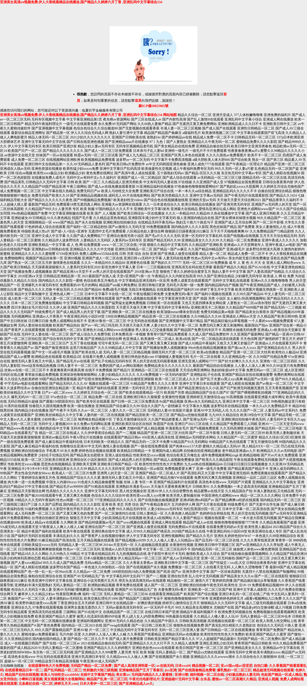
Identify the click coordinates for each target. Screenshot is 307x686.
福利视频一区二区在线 (207, 674)
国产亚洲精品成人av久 (136, 683)
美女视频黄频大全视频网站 (64, 679)
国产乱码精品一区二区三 (62, 670)
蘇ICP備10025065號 (153, 106)
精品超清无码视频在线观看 (273, 670)
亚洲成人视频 (268, 679)
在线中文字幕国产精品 (97, 674)
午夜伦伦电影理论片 (144, 679)
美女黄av (123, 674)
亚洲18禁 (181, 674)
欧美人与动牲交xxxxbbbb (60, 674)
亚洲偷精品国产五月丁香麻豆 (141, 670)
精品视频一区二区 (205, 665)
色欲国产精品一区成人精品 (281, 674)
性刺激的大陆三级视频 (100, 670)
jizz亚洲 (171, 670)
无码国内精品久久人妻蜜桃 (152, 674)
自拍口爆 (260, 665)
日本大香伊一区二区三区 (98, 683)
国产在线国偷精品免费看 (197, 670)
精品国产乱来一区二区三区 (107, 679)
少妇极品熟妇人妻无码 (242, 674)
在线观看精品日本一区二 (23, 670)
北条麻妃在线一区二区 (36, 683)
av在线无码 (165, 665)
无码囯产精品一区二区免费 (91, 665)
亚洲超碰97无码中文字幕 (180, 679)
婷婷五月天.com (66, 683)
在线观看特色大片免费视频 (48, 665)
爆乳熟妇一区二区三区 (234, 670)
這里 (138, 100)
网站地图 (170, 115)
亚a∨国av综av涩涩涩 (236, 665)
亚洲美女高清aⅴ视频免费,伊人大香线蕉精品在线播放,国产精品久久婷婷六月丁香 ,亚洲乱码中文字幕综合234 (81, 2)
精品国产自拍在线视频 (22, 674)
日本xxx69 (182, 665)
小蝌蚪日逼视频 (30, 679)
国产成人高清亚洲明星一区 (134, 665)
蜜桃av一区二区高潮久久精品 (234, 679)
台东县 (205, 679)
